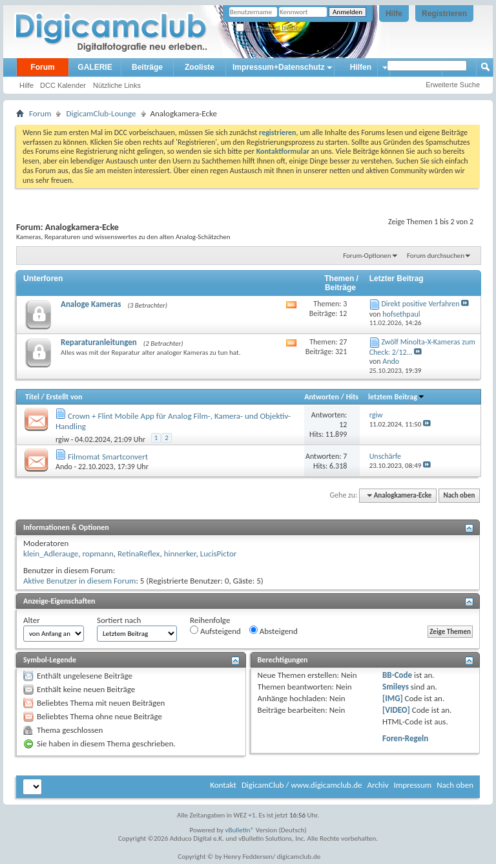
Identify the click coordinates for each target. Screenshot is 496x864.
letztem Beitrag (396, 396)
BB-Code (397, 675)
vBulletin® (239, 830)
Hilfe (394, 13)
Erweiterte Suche (453, 85)
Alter (31, 620)
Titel (32, 396)
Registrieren (444, 13)
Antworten (321, 396)
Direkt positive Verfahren (420, 303)
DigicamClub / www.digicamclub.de (302, 785)
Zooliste (199, 67)
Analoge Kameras (91, 304)
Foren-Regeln (405, 738)
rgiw (62, 439)
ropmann (97, 553)
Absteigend (273, 631)
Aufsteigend (215, 631)
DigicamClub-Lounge (101, 113)
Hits (352, 396)
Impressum (412, 785)
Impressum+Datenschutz (278, 67)
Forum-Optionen (367, 255)
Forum (42, 67)
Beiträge (147, 67)
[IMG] (392, 698)
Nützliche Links (117, 85)
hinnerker (180, 553)
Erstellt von (64, 396)
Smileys (395, 686)
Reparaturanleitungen (99, 342)
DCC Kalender (63, 85)
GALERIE (95, 67)
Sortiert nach (119, 620)
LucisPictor (218, 553)
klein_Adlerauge (50, 553)
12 (343, 424)
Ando (64, 466)
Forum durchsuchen (435, 255)
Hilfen (360, 67)
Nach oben (459, 495)
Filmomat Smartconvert (108, 456)
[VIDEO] (396, 710)
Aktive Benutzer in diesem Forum (79, 580)
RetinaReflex (139, 553)
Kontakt (223, 785)
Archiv (377, 785)
